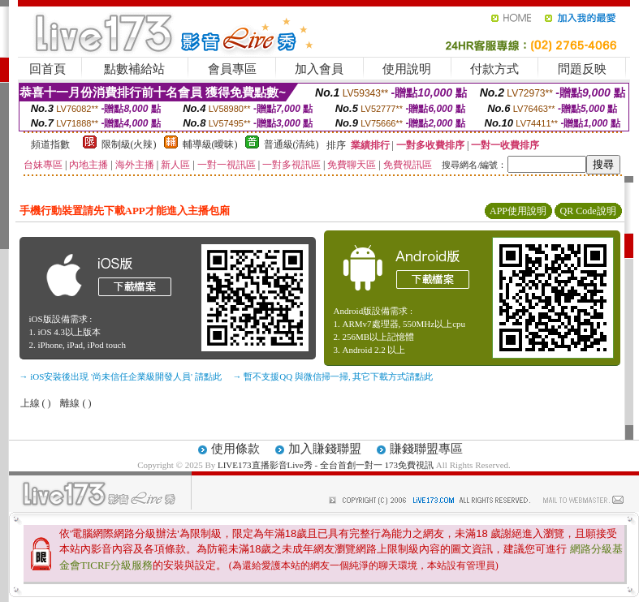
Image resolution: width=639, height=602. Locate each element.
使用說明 (406, 68)
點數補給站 (134, 68)
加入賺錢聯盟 (324, 448)
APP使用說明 (518, 211)
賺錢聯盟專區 (426, 448)
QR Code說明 (588, 211)
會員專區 (232, 68)
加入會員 (319, 68)
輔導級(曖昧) (210, 144)
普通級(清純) (291, 144)
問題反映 (582, 68)
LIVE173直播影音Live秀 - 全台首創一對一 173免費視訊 (326, 465)
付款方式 (494, 68)
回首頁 (47, 68)
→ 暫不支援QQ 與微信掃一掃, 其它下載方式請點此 (333, 376)
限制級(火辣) (129, 144)
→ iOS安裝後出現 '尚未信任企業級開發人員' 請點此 (120, 376)
